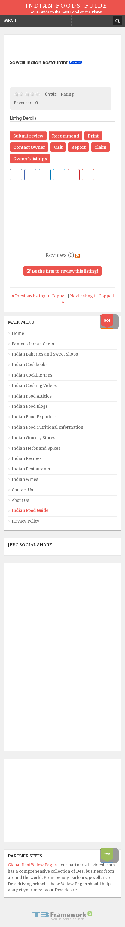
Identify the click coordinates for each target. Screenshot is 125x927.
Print (93, 136)
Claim (100, 147)
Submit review (28, 136)
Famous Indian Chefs (33, 344)
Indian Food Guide (30, 510)
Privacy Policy (25, 521)
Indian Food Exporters (34, 416)
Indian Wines (25, 479)
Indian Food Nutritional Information (47, 427)
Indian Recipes (26, 458)
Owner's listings (30, 158)
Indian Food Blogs (30, 406)
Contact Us (22, 490)
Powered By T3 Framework (62, 916)
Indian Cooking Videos (34, 385)
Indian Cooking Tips (32, 375)
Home (18, 333)
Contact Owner (29, 147)
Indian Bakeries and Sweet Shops (45, 354)
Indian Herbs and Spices (36, 448)
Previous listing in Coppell (39, 296)
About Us (20, 500)
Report (78, 147)
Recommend (65, 136)
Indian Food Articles (32, 396)
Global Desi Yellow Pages (33, 865)
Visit (58, 147)
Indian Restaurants (31, 469)
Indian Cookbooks (29, 364)
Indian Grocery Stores (33, 437)
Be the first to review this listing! (62, 271)
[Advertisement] (67, 48)
